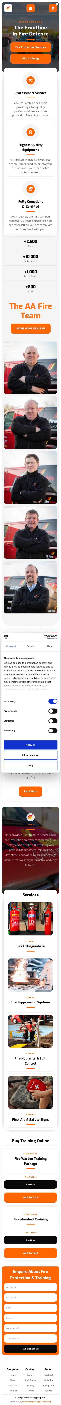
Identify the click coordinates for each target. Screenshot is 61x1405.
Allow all (30, 744)
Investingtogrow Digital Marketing (36, 1402)
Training (12, 1390)
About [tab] (50, 646)
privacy (30, 1385)
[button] (53, 8)
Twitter (48, 1390)
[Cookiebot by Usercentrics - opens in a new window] (43, 637)
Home (13, 1374)
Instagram (48, 1385)
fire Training (30, 58)
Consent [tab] (11, 646)
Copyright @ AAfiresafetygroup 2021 (30, 1397)
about (13, 1380)
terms (30, 1390)
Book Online (31, 1380)
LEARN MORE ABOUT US (30, 328)
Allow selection (30, 755)
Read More (30, 791)
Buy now (30, 1184)
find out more (30, 1177)
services (12, 1385)
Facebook (48, 1374)
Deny (30, 765)
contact (30, 1374)
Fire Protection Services (30, 47)
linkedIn (48, 1380)
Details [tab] (31, 646)
